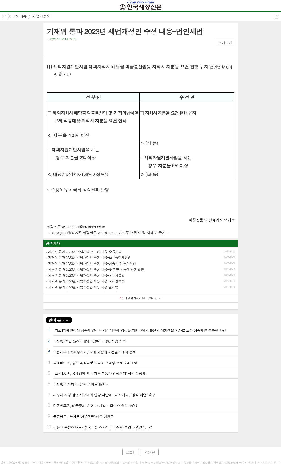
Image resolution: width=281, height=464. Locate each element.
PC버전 (150, 452)
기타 (77, 48)
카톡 (68, 48)
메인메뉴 (19, 16)
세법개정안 (41, 16)
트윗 (59, 48)
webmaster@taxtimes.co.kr (83, 226)
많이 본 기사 (58, 320)
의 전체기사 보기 (210, 220)
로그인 (130, 452)
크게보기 (225, 42)
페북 (51, 48)
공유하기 (276, 16)
